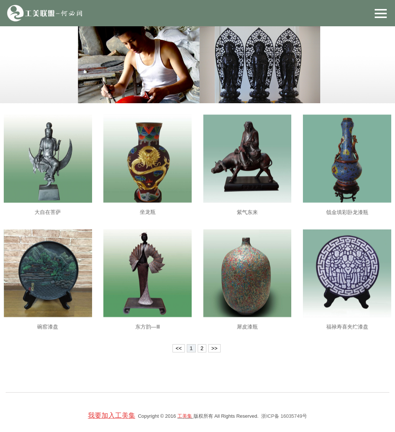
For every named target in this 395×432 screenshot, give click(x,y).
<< (179, 348)
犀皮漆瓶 (247, 334)
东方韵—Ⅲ (147, 334)
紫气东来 (247, 219)
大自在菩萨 (48, 217)
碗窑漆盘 (47, 334)
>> (214, 348)
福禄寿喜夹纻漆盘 (347, 334)
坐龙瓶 (148, 218)
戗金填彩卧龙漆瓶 (347, 219)
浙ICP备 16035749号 (284, 416)
